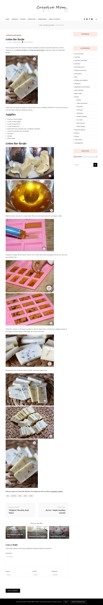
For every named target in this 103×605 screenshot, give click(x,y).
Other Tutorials (78, 90)
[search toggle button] (96, 19)
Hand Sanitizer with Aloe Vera (15, 535)
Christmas (80, 110)
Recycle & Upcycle (79, 130)
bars (8, 495)
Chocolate (80, 106)
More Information (78, 601)
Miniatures (77, 83)
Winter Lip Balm (21, 50)
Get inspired (78, 74)
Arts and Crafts (78, 54)
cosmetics (14, 495)
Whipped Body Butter (37, 50)
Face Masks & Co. (12, 532)
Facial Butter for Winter (58, 536)
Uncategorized (78, 143)
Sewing (76, 136)
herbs (20, 495)
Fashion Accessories (80, 70)
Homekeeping (42, 19)
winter (31, 495)
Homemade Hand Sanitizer (34, 535)
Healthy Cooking (81, 116)
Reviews (76, 133)
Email (35, 571)
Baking (79, 100)
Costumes (77, 64)
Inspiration (31, 19)
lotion (25, 495)
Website (54, 571)
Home (7, 19)
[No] (101, 602)
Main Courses (81, 123)
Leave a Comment (28, 42)
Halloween (80, 113)
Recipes (23, 19)
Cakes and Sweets (82, 103)
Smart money (78, 140)
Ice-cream (80, 120)
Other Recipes (81, 126)
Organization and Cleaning (82, 87)
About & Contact (54, 19)
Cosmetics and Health (13, 35)
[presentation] (18, 582)
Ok (66, 601)
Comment (9, 553)
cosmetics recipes (56, 492)
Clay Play (77, 57)
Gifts (51, 534)
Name (8, 571)
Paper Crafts (78, 93)
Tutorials (15, 19)
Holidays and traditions (81, 80)
